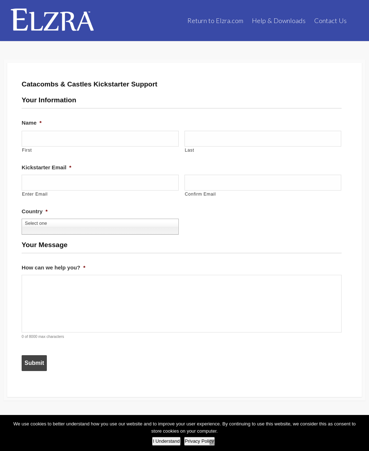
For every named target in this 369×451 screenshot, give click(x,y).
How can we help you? (55, 261)
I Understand (166, 441)
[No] (212, 442)
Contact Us (330, 20)
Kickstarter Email (48, 168)
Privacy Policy (199, 441)
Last (190, 150)
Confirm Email (201, 192)
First (27, 150)
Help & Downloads (279, 20)
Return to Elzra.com (215, 20)
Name (32, 124)
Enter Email (35, 192)
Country (35, 210)
